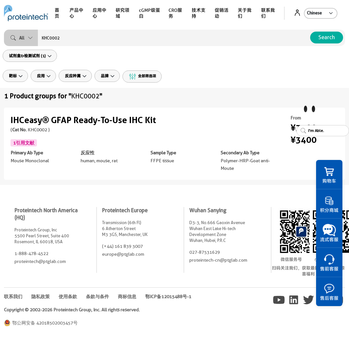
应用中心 (99, 13)
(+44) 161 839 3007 (122, 246)
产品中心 (76, 13)
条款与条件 (97, 296)
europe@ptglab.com (123, 254)
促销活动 (221, 13)
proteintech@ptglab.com (40, 261)
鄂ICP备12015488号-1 (168, 296)
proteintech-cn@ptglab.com (218, 260)
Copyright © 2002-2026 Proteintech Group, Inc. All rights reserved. (72, 309)
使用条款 (68, 296)
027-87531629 (204, 252)
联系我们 (268, 13)
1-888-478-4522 (31, 253)
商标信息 (127, 296)
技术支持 (198, 13)
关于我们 (245, 13)
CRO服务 (175, 13)
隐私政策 (40, 296)
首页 (57, 13)
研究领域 (122, 13)
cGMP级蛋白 (149, 13)
